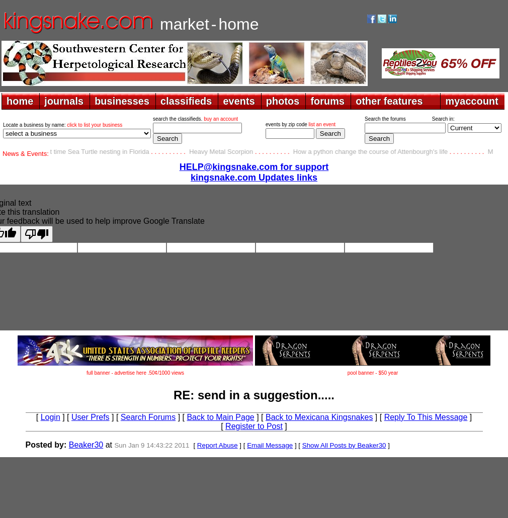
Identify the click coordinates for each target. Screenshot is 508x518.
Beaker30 (86, 445)
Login (50, 417)
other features (389, 101)
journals (63, 101)
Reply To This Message (426, 417)
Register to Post (254, 426)
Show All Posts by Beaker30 (344, 445)
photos (283, 101)
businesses (122, 101)
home (20, 101)
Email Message (270, 445)
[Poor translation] (37, 234)
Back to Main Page (220, 417)
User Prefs (90, 417)
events (239, 101)
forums (327, 101)
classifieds (186, 101)
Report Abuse (217, 445)
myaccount (471, 101)
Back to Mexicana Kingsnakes (319, 417)
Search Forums (148, 417)
